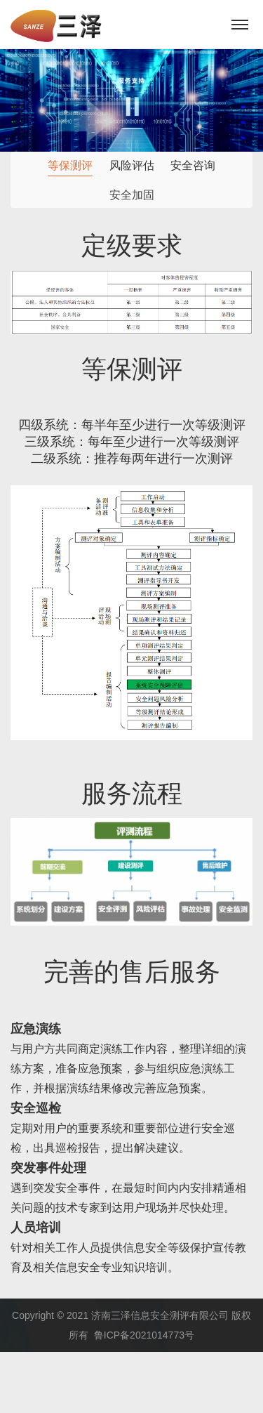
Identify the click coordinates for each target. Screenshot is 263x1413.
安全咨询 (192, 167)
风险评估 (131, 166)
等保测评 (70, 165)
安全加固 (131, 196)
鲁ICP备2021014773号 (144, 1335)
